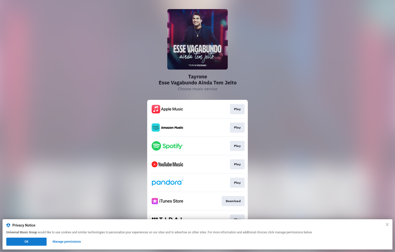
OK (26, 241)
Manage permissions (67, 241)
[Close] (387, 224)
